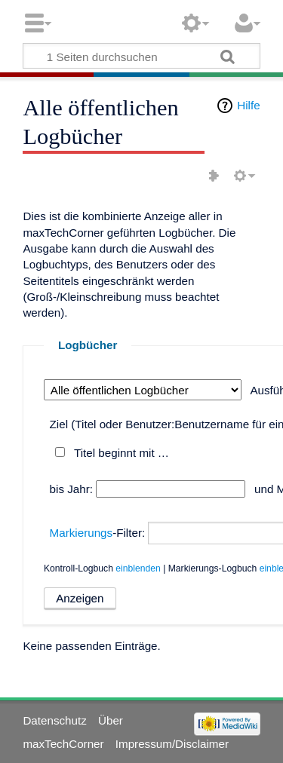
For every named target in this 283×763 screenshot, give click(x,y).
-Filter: (98, 532)
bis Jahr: (71, 489)
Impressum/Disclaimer (172, 743)
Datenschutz (54, 720)
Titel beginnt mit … (121, 452)
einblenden (138, 568)
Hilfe (248, 105)
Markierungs (81, 532)
